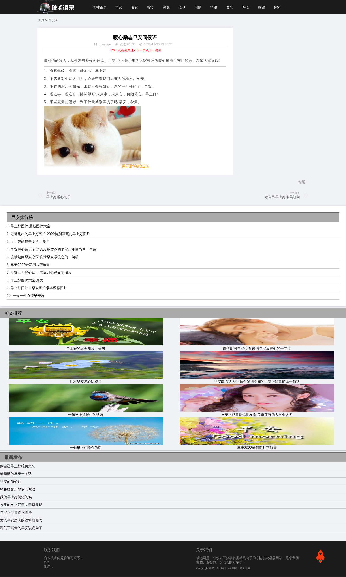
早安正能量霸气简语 (16, 513)
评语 (246, 7)
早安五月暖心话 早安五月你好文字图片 (41, 273)
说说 (166, 7)
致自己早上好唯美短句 (282, 197)
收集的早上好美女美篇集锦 (21, 505)
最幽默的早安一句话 (16, 474)
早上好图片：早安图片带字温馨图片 (39, 288)
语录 (182, 7)
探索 (278, 7)
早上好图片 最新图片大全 (30, 226)
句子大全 (245, 568)
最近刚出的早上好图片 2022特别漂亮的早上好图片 (50, 234)
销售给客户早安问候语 (17, 489)
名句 (230, 7)
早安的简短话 (10, 482)
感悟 (150, 7)
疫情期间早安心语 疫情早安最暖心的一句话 (45, 257)
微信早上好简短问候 (16, 497)
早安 (118, 7)
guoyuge (105, 44)
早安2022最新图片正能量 (30, 265)
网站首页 (100, 7)
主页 (41, 20)
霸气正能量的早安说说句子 (21, 528)
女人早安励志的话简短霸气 (21, 520)
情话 (214, 7)
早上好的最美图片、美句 (30, 242)
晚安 (134, 7)
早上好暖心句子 (58, 197)
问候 (198, 7)
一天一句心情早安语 (28, 296)
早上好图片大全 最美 (27, 280)
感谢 (262, 7)
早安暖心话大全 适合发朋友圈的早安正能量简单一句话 (53, 249)
